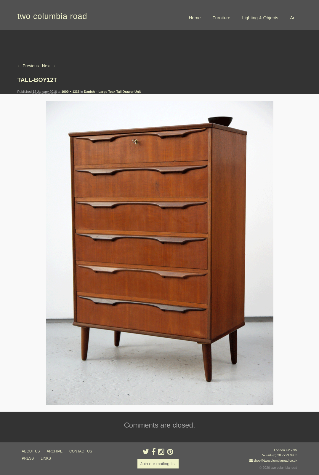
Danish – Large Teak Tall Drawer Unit (112, 91)
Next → (49, 65)
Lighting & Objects (260, 17)
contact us (80, 451)
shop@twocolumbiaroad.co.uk (275, 460)
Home (195, 17)
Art (293, 17)
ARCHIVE (54, 451)
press (28, 458)
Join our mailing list (158, 463)
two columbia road (52, 16)
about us (31, 451)
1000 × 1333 (70, 91)
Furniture (221, 17)
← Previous (28, 65)
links (46, 458)
